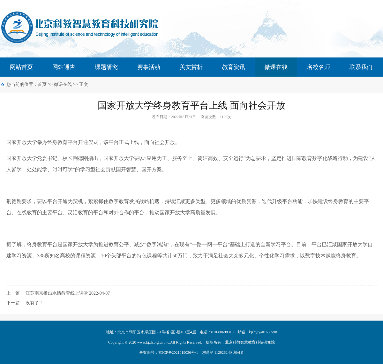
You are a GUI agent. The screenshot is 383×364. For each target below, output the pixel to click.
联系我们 (360, 67)
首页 (42, 84)
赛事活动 (148, 67)
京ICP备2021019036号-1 (178, 352)
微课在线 (276, 67)
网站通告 (63, 67)
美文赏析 (191, 67)
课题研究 (106, 67)
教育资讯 (233, 67)
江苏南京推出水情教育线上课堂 (57, 293)
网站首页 (21, 67)
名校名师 (318, 67)
